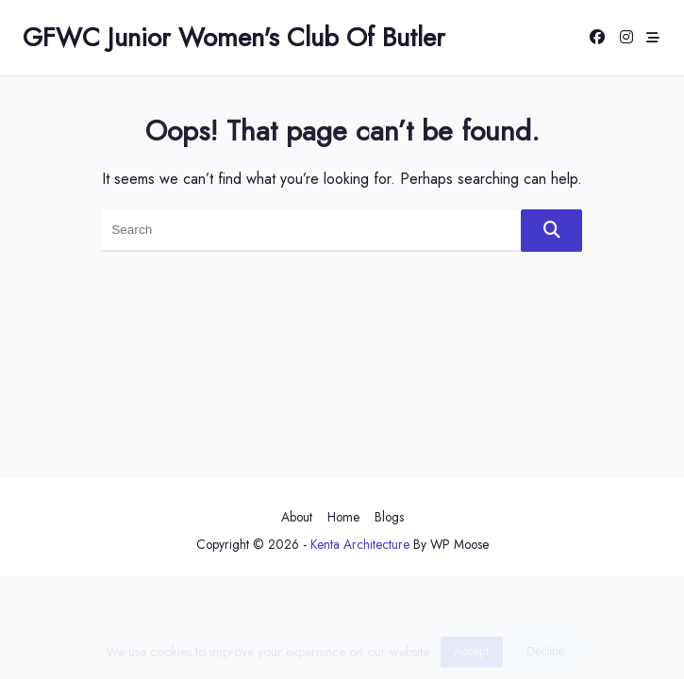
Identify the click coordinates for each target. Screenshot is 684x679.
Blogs (389, 516)
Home (343, 516)
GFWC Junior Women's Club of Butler (234, 37)
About (296, 516)
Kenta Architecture (359, 544)
